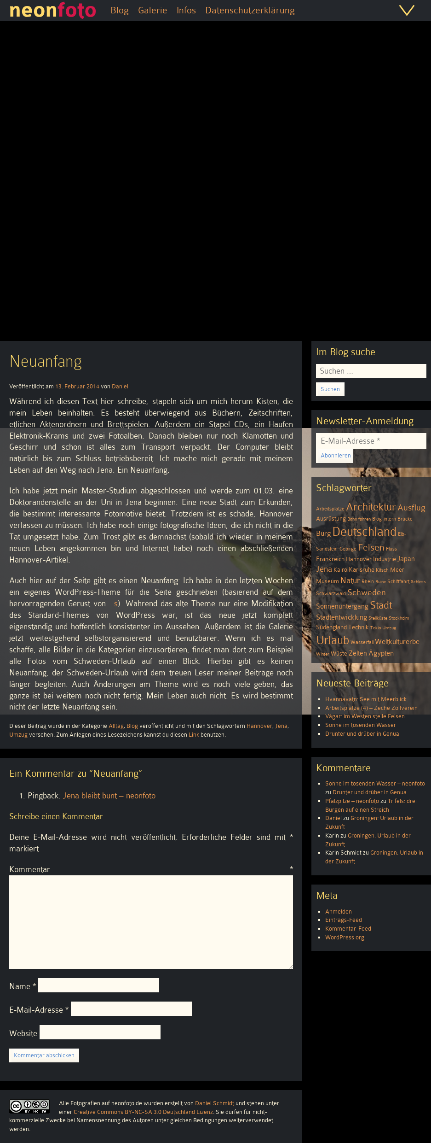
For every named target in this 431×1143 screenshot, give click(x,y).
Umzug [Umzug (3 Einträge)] (389, 627)
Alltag (116, 725)
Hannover (259, 725)
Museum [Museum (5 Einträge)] (327, 581)
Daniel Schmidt (214, 1103)
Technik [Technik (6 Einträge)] (358, 627)
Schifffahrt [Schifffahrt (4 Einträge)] (398, 582)
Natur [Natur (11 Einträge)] (350, 580)
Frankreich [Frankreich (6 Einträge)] (330, 559)
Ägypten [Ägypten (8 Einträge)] (381, 653)
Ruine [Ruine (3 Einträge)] (380, 581)
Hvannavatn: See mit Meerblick (366, 699)
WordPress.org (344, 937)
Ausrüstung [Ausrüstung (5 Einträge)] (331, 519)
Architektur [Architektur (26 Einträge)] (371, 507)
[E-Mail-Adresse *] (371, 441)
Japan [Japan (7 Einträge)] (406, 559)
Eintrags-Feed (343, 919)
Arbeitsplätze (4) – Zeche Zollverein (371, 707)
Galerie (152, 10)
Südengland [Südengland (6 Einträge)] (331, 627)
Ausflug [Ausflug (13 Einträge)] (411, 507)
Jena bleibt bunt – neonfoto (109, 795)
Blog (119, 10)
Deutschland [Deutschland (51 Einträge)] (364, 532)
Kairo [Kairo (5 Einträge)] (340, 570)
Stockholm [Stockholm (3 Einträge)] (399, 618)
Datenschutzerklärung (250, 10)
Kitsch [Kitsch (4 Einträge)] (382, 570)
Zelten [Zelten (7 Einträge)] (358, 653)
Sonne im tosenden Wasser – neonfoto (375, 783)
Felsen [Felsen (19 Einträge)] (371, 547)
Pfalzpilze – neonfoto (352, 800)
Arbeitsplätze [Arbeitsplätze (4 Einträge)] (330, 509)
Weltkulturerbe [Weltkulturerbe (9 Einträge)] (397, 642)
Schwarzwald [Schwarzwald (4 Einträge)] (331, 594)
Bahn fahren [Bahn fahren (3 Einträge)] (359, 519)
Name (22, 986)
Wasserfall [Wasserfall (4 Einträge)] (362, 642)
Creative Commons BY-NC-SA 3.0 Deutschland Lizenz (143, 1111)
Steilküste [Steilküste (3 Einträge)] (377, 618)
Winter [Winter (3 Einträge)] (322, 653)
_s (113, 603)
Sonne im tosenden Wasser (360, 724)
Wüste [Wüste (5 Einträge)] (339, 654)
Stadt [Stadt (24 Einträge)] (381, 605)
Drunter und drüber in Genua (362, 733)
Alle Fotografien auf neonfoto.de (100, 1103)
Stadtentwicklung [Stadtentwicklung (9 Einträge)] (341, 617)
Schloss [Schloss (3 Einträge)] (418, 581)
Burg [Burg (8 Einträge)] (323, 533)
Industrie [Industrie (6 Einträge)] (384, 559)
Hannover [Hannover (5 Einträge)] (359, 559)
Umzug (18, 734)
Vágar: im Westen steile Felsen (365, 716)
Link (194, 734)
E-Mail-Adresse (39, 1009)
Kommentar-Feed (348, 928)
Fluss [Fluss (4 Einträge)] (391, 549)
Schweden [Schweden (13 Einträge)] (366, 592)
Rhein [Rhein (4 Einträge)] (368, 582)
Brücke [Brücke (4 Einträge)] (405, 519)
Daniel (120, 386)
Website (23, 1033)
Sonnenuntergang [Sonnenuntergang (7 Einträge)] (342, 606)
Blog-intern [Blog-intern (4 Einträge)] (384, 519)
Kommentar (151, 869)
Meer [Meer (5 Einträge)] (397, 570)
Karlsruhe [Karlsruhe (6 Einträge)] (361, 569)
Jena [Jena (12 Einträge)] (324, 569)
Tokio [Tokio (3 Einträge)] (375, 627)
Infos (186, 10)
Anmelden (338, 911)
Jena (281, 725)
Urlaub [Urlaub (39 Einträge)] (332, 640)
